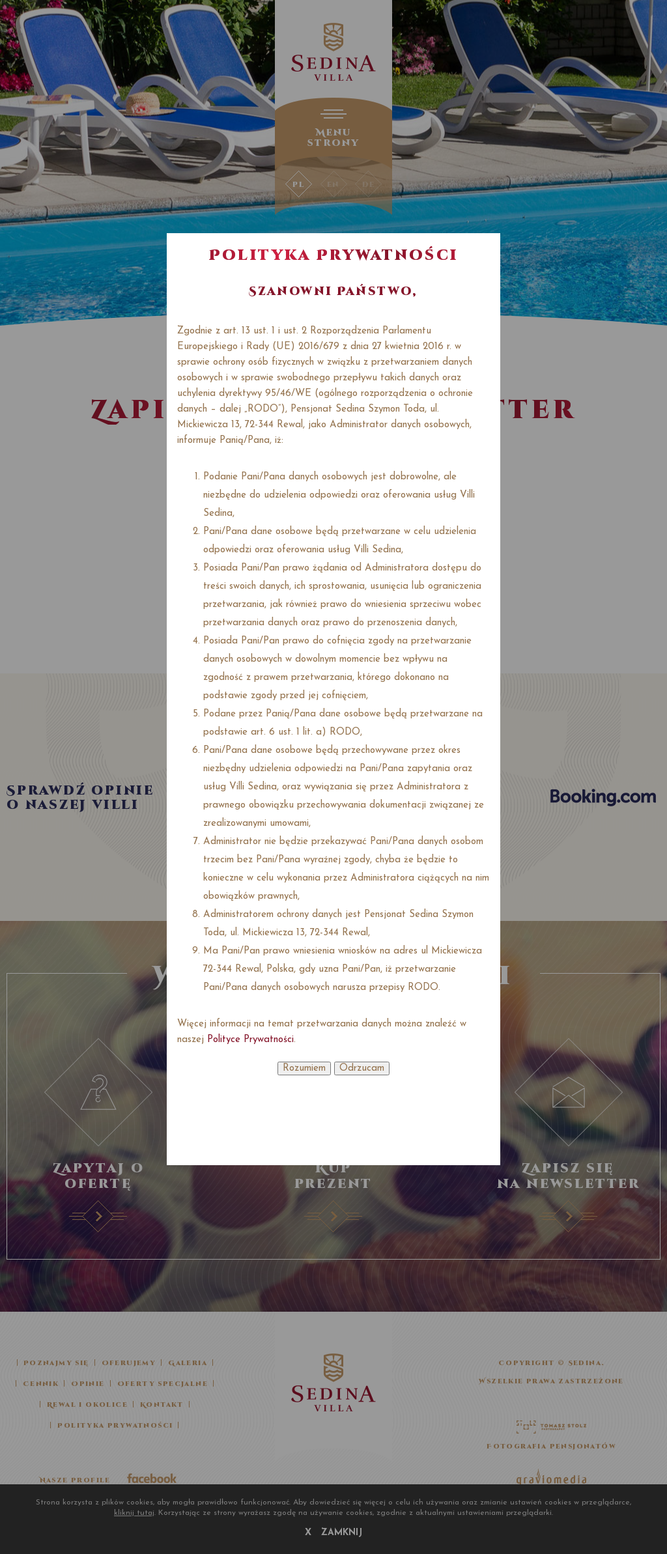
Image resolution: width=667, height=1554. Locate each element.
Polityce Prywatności (250, 1040)
